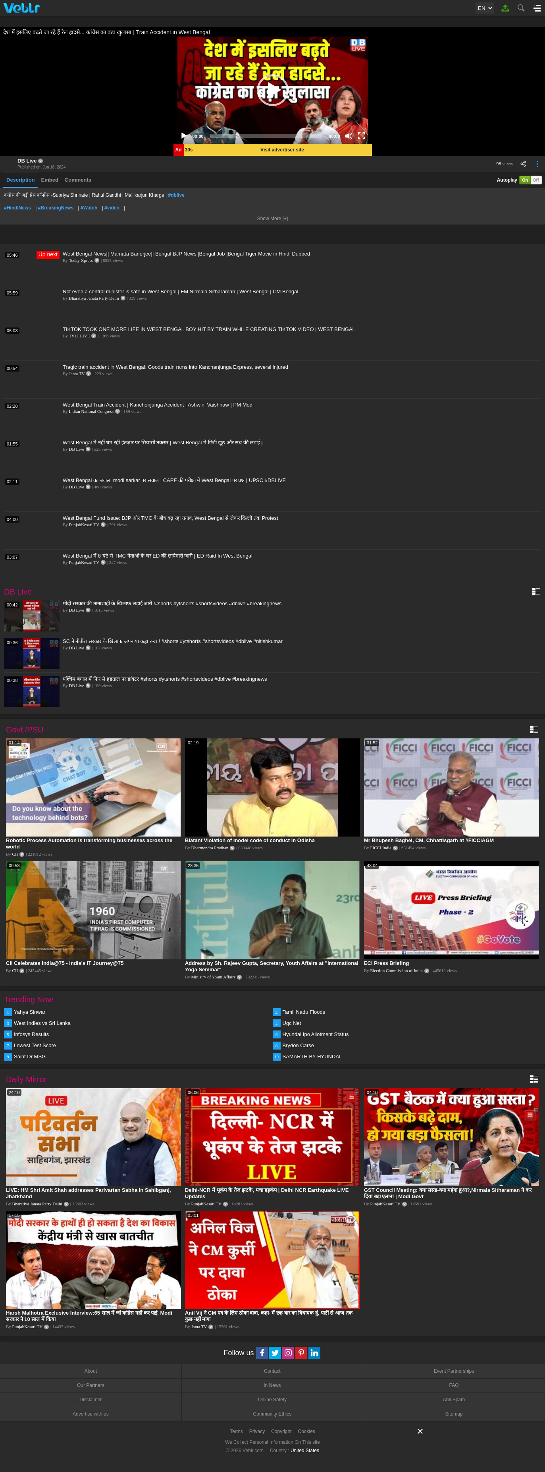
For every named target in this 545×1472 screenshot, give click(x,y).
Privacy (257, 1431)
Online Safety (272, 1399)
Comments (78, 180)
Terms (236, 1431)
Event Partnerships (454, 1371)
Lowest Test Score (35, 1045)
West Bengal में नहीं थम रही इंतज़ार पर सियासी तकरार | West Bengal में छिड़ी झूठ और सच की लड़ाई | (163, 442)
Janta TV (77, 373)
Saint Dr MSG (30, 1056)
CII (15, 854)
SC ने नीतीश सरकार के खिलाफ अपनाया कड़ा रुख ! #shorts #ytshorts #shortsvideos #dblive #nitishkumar (173, 641)
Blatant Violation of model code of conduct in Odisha (250, 840)
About (91, 1371)
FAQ (454, 1385)
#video (111, 208)
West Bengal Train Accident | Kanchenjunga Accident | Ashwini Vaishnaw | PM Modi (158, 405)
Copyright (281, 1431)
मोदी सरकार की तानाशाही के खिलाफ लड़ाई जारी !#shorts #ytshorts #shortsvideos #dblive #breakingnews (172, 603)
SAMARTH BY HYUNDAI (312, 1056)
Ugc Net (292, 1023)
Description (20, 180)
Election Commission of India (396, 970)
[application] (272, 90)
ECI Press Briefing (386, 963)
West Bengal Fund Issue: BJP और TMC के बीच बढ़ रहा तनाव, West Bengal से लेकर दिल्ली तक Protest (170, 518)
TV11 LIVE (79, 335)
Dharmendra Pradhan (210, 847)
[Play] (184, 136)
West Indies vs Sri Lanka (42, 1023)
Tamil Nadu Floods (304, 1012)
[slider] (266, 136)
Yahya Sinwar (29, 1012)
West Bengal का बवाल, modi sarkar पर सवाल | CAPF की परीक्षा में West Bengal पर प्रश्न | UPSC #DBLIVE (174, 480)
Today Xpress (81, 260)
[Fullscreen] (362, 136)
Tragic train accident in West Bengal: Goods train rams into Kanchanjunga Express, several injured (175, 367)
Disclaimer (90, 1399)
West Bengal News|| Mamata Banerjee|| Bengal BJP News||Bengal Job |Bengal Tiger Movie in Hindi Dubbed (186, 254)
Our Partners (90, 1385)
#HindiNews (17, 208)
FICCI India (380, 847)
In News (272, 1385)
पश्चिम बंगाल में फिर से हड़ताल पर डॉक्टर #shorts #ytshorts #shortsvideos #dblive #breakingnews (165, 679)
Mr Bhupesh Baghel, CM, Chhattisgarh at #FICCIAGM (429, 840)
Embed (49, 180)
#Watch (89, 208)
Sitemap (454, 1414)
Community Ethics (272, 1414)
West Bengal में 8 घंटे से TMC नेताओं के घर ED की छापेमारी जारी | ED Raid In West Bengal (157, 556)
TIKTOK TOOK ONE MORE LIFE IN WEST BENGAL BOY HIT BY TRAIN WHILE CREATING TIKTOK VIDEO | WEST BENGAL (209, 329)
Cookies (306, 1431)
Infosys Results (31, 1034)
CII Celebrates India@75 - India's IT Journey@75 (64, 963)
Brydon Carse (298, 1045)
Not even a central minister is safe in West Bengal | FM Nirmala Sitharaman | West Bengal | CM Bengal (180, 291)
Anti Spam (454, 1399)
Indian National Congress (91, 411)
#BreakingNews (55, 208)
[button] (273, 90)
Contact (272, 1371)
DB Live (27, 161)
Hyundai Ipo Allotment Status (316, 1034)
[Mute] (349, 136)
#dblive (176, 195)
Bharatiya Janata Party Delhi (94, 298)
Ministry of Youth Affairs (213, 976)
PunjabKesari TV (84, 524)
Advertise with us (91, 1414)
